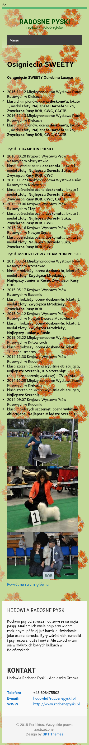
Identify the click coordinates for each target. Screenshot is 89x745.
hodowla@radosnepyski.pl (54, 698)
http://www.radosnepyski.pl (56, 704)
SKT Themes (52, 734)
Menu (14, 40)
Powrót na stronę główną (28, 584)
